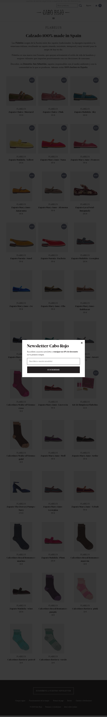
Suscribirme (53, 370)
